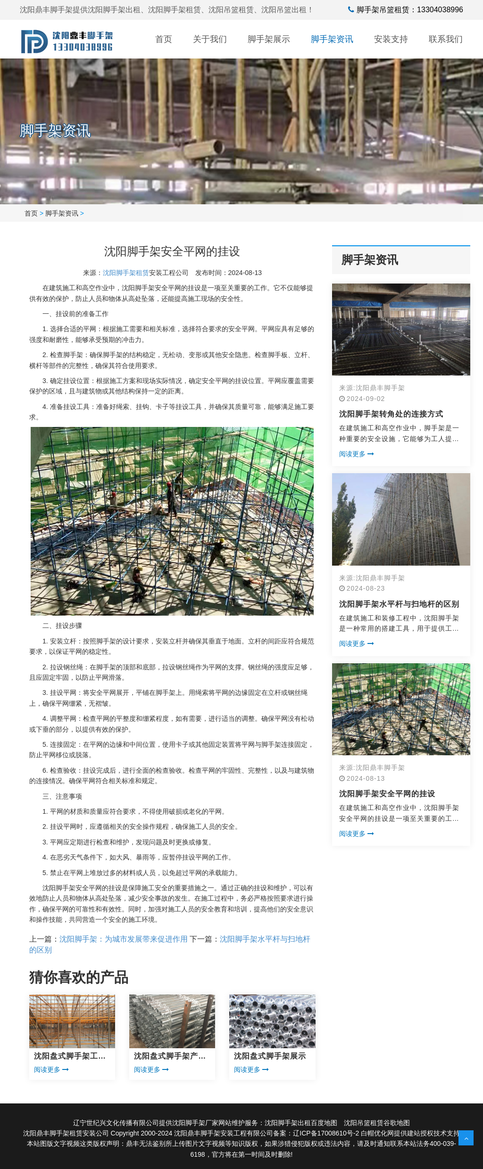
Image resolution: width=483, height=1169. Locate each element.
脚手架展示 (269, 39)
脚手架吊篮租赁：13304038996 (410, 10)
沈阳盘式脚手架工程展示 (70, 1057)
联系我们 (446, 39)
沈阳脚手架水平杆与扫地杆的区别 (399, 604)
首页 (163, 39)
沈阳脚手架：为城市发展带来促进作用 (123, 939)
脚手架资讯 (332, 39)
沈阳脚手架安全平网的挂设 (387, 794)
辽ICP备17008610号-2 (326, 1133)
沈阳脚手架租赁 (126, 272)
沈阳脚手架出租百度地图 (301, 1123)
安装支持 (391, 39)
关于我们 (210, 39)
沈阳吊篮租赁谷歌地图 (377, 1123)
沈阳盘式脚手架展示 (270, 1056)
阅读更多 (51, 1069)
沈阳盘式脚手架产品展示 (170, 1057)
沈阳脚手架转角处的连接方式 (391, 414)
